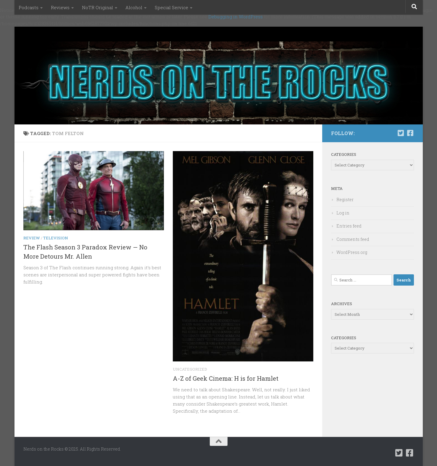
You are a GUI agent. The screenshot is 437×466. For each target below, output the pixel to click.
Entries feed (349, 226)
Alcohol (133, 7)
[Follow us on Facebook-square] (410, 133)
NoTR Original (97, 7)
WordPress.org (351, 252)
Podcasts (28, 7)
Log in (342, 213)
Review (31, 238)
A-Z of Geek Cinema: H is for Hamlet (225, 378)
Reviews (60, 7)
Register (345, 199)
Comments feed (352, 239)
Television (55, 238)
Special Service (171, 7)
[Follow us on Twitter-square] (400, 133)
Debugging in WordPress (235, 17)
